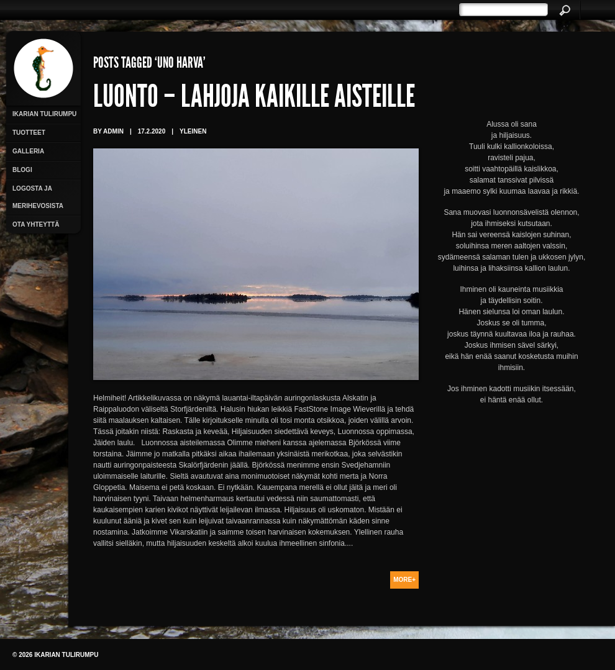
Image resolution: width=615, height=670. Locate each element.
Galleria (28, 151)
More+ (404, 579)
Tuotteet (28, 132)
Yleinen (193, 131)
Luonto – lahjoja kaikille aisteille (254, 99)
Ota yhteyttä (35, 224)
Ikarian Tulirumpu (44, 114)
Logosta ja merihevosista (37, 197)
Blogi (22, 169)
